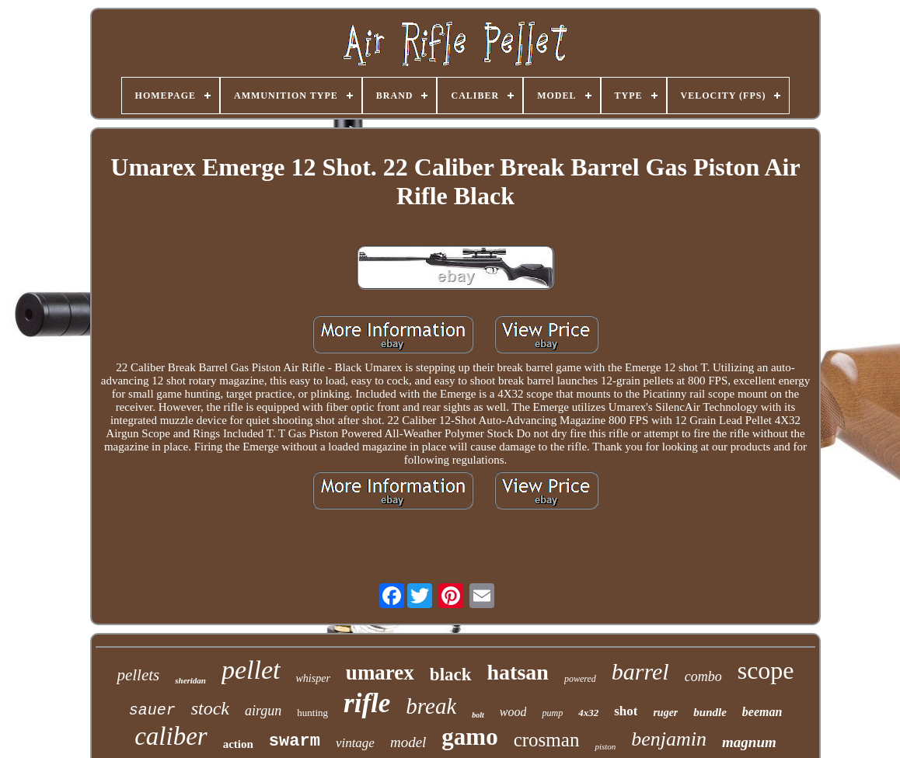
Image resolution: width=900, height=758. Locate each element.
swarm (294, 741)
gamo (469, 736)
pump (552, 713)
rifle (367, 703)
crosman (547, 739)
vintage (355, 742)
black (451, 674)
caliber (170, 736)
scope (766, 670)
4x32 (588, 712)
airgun (263, 710)
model (408, 742)
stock (210, 708)
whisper (313, 678)
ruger (665, 712)
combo (703, 676)
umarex (380, 672)
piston (605, 746)
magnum (749, 742)
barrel (640, 671)
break (431, 706)
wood (513, 711)
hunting (312, 712)
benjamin (668, 739)
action (238, 744)
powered (580, 678)
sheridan (190, 680)
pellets (138, 675)
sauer (152, 710)
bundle (710, 712)
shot (625, 711)
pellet (251, 669)
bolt (478, 715)
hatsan (518, 672)
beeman (762, 711)
